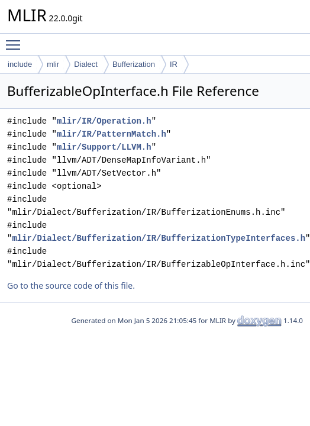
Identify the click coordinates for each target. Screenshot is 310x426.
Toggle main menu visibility (16, 40)
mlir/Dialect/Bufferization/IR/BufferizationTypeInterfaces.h (158, 238)
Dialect (86, 64)
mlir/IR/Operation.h (104, 121)
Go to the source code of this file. (71, 285)
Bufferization (133, 64)
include (20, 64)
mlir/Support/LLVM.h (104, 147)
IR (173, 64)
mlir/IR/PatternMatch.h (111, 134)
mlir (53, 64)
